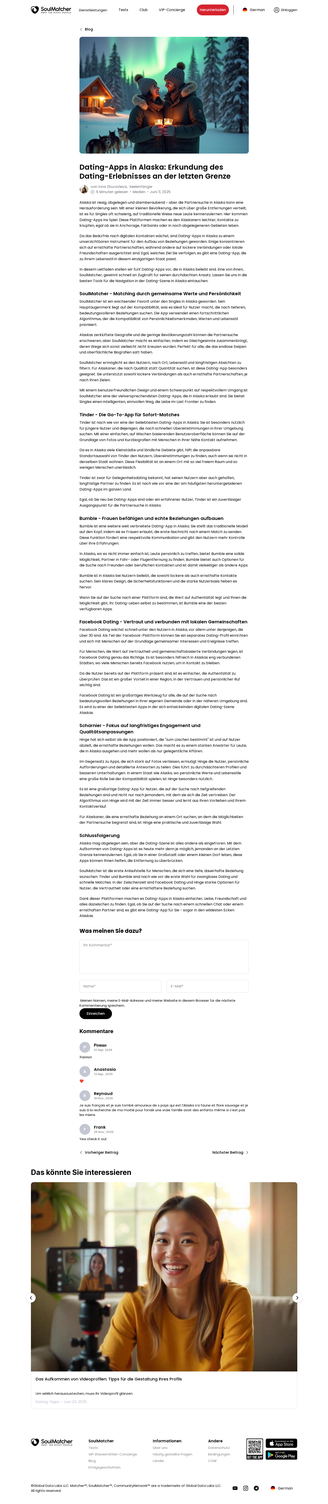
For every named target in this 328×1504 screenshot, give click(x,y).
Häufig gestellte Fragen (172, 1453)
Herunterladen (213, 9)
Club (144, 9)
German (257, 9)
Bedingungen (219, 1453)
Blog (92, 1460)
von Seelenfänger (122, 186)
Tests (123, 9)
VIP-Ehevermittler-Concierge (112, 1453)
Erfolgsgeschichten (104, 1466)
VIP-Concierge (172, 9)
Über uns (160, 1447)
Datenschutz (219, 1447)
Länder (158, 1460)
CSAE (212, 1460)
